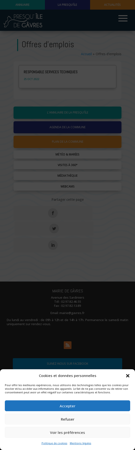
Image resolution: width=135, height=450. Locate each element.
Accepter (67, 405)
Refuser (67, 419)
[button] (127, 375)
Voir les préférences (67, 432)
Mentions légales (80, 443)
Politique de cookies (54, 443)
